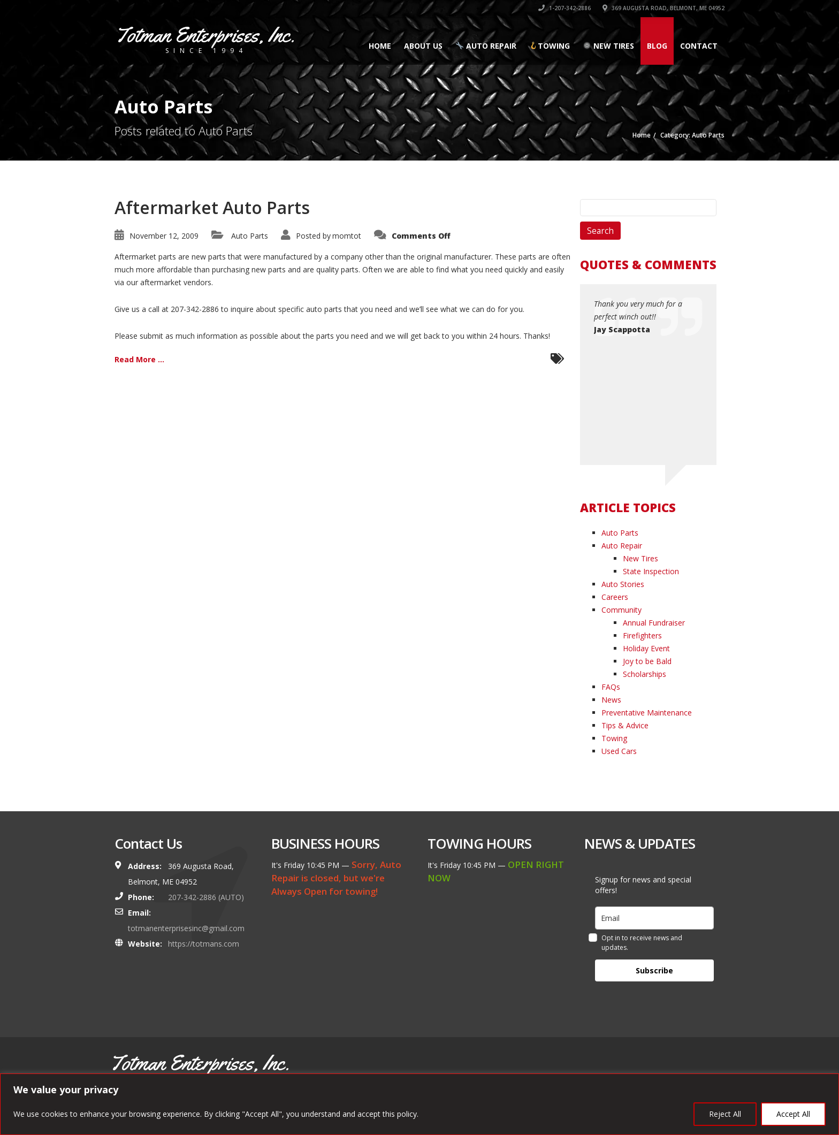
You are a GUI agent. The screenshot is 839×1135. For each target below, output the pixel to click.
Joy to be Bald (647, 661)
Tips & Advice (625, 725)
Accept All (793, 1114)
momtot (346, 236)
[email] (654, 918)
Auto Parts (249, 236)
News (611, 700)
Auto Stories (622, 584)
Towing (550, 46)
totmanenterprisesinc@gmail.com (186, 928)
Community (621, 610)
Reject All (725, 1114)
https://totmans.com (203, 944)
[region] (419, 1104)
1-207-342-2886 (564, 8)
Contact (699, 46)
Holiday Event (646, 648)
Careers (614, 597)
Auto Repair (486, 46)
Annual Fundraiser (654, 623)
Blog (657, 46)
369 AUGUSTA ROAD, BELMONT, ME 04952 (663, 8)
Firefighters (642, 635)
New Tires (608, 46)
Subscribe (654, 970)
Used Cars (619, 751)
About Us (423, 46)
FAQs (610, 687)
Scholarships (644, 674)
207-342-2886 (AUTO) (206, 897)
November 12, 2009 (164, 236)
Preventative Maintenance (646, 712)
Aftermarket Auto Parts (212, 207)
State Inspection (651, 571)
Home (380, 46)
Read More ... (139, 359)
